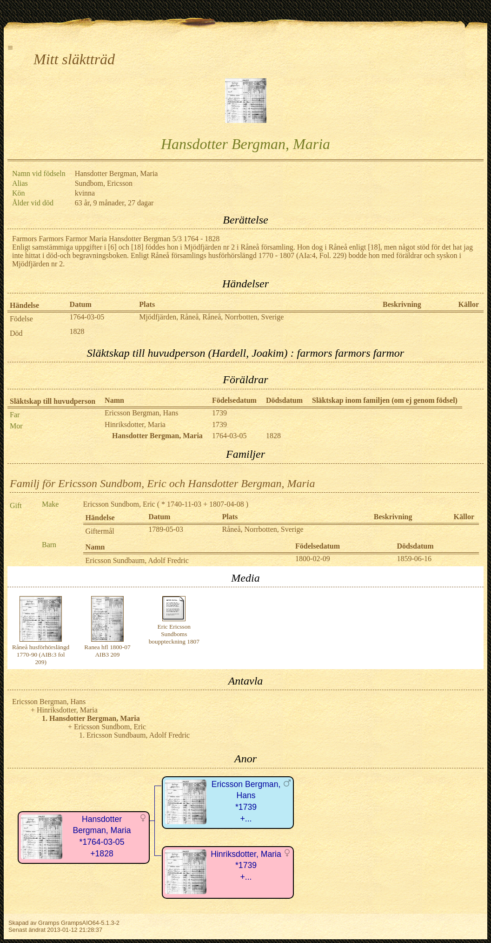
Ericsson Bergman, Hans (141, 413)
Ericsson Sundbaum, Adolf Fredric (137, 560)
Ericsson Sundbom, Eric (119, 504)
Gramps (49, 922)
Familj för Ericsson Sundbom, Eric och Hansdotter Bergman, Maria (162, 483)
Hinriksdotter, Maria (135, 424)
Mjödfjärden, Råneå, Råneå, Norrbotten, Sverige (211, 317)
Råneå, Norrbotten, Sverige (263, 529)
